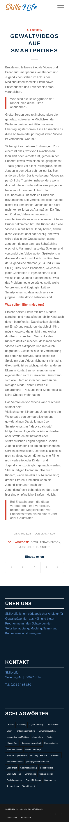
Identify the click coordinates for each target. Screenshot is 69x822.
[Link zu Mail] (61, 813)
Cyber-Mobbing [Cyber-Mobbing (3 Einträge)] (36, 725)
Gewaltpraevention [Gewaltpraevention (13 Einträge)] (47, 731)
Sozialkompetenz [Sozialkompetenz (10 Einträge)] (14, 780)
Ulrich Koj (47, 533)
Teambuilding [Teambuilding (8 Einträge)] (13, 786)
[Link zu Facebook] (50, 813)
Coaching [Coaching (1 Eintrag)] (21, 725)
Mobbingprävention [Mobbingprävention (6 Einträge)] (38, 755)
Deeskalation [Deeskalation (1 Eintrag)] (53, 725)
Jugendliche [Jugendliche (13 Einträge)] (38, 737)
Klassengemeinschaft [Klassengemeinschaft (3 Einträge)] (31, 743)
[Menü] (59, 7)
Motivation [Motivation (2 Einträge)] (55, 755)
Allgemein (34, 30)
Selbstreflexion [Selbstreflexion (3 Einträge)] (46, 768)
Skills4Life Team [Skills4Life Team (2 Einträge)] (14, 774)
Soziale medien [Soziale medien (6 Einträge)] (46, 774)
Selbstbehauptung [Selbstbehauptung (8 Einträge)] (28, 768)
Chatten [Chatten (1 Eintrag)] (10, 725)
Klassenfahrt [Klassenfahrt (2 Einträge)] (12, 743)
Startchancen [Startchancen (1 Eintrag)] (50, 780)
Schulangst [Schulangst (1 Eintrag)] (12, 768)
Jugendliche (29, 547)
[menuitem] (11, 817)
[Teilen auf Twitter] (23, 567)
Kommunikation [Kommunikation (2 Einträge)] (51, 743)
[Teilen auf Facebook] (11, 567)
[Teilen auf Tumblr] (46, 567)
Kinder (44, 547)
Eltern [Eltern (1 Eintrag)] (9, 731)
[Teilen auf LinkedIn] (34, 567)
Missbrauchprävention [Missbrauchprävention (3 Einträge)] (17, 755)
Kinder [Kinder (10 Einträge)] (50, 737)
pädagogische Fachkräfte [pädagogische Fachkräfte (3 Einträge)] (37, 761)
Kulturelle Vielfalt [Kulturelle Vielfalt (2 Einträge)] (14, 749)
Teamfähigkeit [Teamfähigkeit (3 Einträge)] (28, 786)
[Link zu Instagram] (55, 813)
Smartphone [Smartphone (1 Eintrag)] (30, 774)
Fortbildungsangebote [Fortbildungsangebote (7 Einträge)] (25, 731)
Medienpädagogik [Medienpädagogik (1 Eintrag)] (33, 749)
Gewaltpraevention (45, 542)
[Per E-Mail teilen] (58, 567)
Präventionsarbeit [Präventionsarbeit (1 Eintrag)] (15, 761)
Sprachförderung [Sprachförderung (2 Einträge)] (33, 780)
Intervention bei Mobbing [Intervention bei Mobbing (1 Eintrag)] (18, 737)
